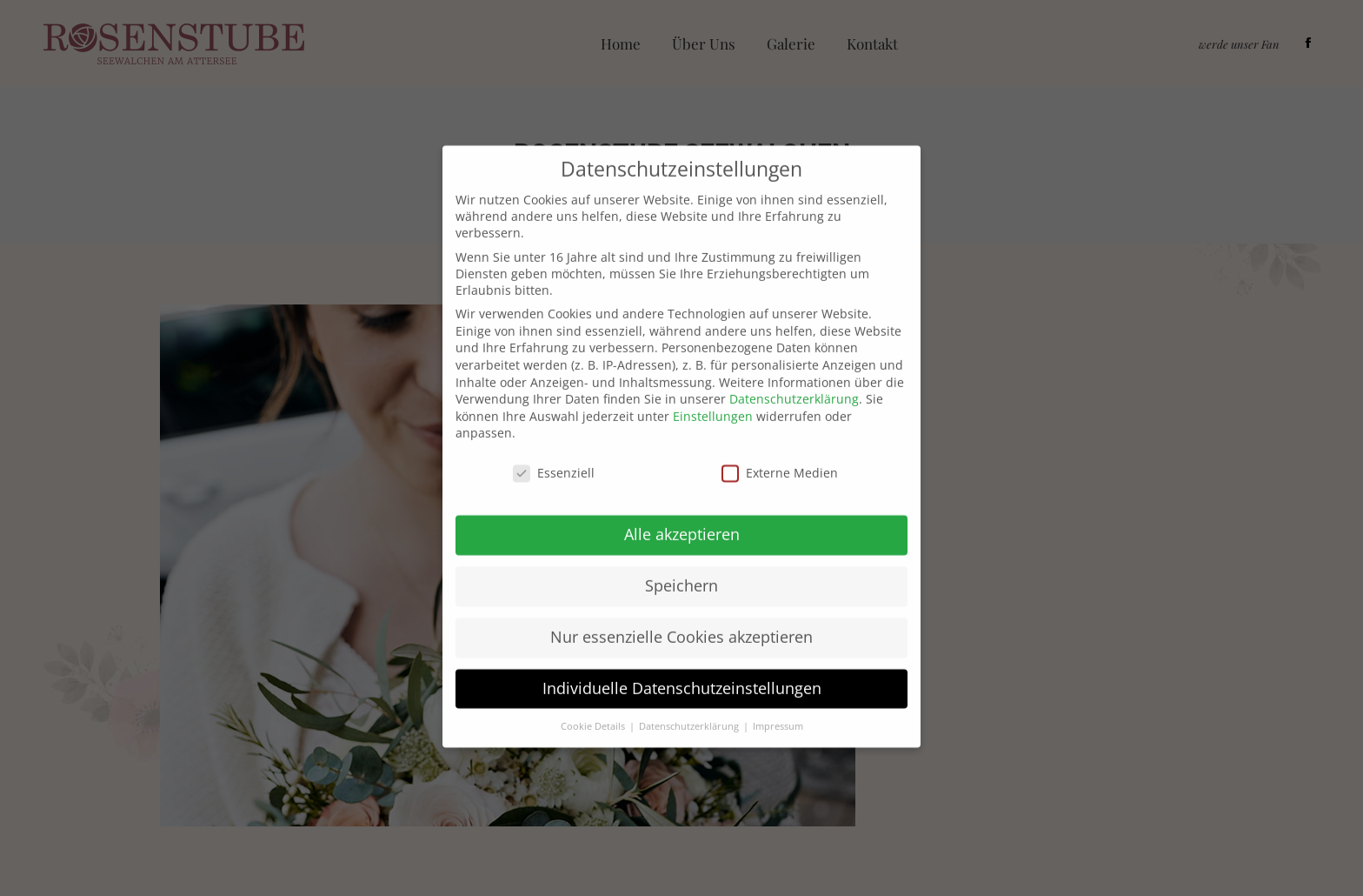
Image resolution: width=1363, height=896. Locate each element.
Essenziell (554, 447)
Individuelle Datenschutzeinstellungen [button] (681, 662)
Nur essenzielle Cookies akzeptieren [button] (681, 610)
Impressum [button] (778, 700)
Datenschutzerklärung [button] (690, 700)
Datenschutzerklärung (794, 373)
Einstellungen (713, 390)
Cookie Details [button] (594, 700)
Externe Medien (779, 447)
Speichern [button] (681, 559)
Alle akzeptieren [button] (682, 508)
